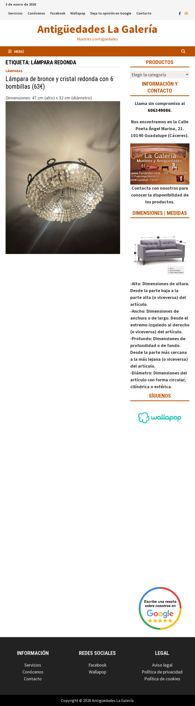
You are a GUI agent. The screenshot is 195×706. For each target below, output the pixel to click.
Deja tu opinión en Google (110, 13)
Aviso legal (162, 665)
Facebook (57, 13)
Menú (16, 51)
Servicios (15, 13)
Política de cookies (162, 679)
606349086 (159, 110)
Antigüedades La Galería (97, 29)
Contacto (143, 13)
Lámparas (14, 71)
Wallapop (77, 13)
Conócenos (36, 13)
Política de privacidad (162, 672)
